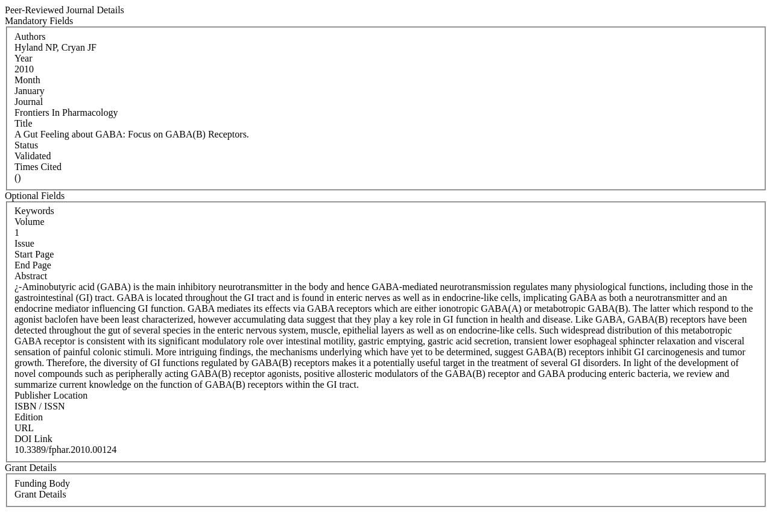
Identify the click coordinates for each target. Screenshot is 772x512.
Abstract (30, 276)
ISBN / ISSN (39, 406)
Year (23, 58)
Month (27, 80)
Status (26, 145)
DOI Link (33, 439)
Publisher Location (50, 395)
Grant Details (40, 494)
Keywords (34, 211)
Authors (30, 36)
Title (23, 123)
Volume (29, 221)
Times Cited (38, 167)
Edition (28, 417)
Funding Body (42, 483)
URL (24, 428)
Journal (28, 101)
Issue (24, 243)
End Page (32, 265)
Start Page (34, 254)
